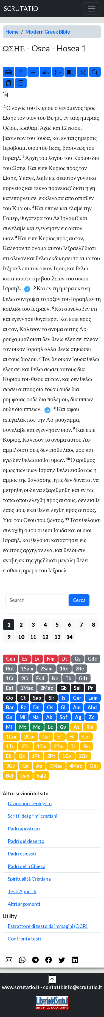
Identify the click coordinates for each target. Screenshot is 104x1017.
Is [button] (63, 698)
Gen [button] (10, 659)
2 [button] (21, 624)
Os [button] (50, 707)
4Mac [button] (75, 766)
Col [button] (86, 737)
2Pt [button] (51, 756)
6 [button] (69, 624)
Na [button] (35, 717)
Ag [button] (78, 717)
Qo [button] (9, 698)
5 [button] (57, 624)
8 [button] (93, 624)
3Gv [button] (10, 766)
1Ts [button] (10, 746)
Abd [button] (92, 707)
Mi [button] (22, 717)
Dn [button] (36, 707)
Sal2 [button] (41, 776)
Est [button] (9, 688)
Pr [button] (90, 688)
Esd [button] (40, 678)
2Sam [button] (46, 669)
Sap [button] (37, 698)
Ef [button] (59, 737)
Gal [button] (46, 737)
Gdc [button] (92, 659)
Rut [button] (10, 669)
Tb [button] (68, 678)
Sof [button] (64, 717)
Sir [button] (51, 698)
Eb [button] (9, 756)
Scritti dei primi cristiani (32, 816)
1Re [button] (64, 669)
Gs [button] (78, 659)
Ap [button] (39, 766)
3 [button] (33, 624)
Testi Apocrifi (22, 891)
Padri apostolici (24, 828)
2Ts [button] (25, 746)
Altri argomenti (24, 904)
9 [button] (8, 637)
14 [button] (69, 637)
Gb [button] (63, 688)
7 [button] (81, 624)
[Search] (37, 600)
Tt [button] (73, 746)
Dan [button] (24, 776)
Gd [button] (25, 766)
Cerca (79, 600)
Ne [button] (55, 678)
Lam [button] (92, 698)
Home (12, 32)
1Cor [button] (11, 737)
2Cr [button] (25, 678)
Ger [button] (77, 698)
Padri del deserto (26, 841)
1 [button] (8, 624)
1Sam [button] (27, 669)
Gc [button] (22, 756)
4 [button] (45, 624)
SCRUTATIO (21, 8)
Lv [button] (37, 659)
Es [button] (24, 659)
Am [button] (76, 707)
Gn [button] (9, 717)
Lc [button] (50, 727)
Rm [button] (89, 727)
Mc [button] (36, 727)
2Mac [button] (46, 688)
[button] (52, 979)
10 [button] (21, 637)
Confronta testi (24, 939)
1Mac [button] (27, 688)
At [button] (76, 727)
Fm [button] (86, 746)
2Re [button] (79, 669)
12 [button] (45, 637)
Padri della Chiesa (26, 866)
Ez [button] (23, 707)
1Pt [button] (36, 756)
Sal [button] (77, 688)
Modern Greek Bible (48, 32)
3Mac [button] (56, 766)
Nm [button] (50, 659)
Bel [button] (9, 776)
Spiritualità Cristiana (29, 879)
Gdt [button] (83, 678)
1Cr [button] (10, 678)
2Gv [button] (83, 756)
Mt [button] (22, 727)
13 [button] (57, 637)
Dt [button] (64, 659)
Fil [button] (72, 737)
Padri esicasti (22, 854)
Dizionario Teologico (30, 803)
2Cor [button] (29, 737)
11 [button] (33, 637)
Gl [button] (63, 707)
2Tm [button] (58, 746)
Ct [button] (23, 698)
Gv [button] (63, 727)
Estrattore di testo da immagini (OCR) (48, 926)
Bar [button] (10, 707)
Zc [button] (91, 717)
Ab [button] (49, 717)
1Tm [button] (41, 746)
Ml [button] (9, 727)
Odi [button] (93, 766)
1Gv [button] (66, 756)
